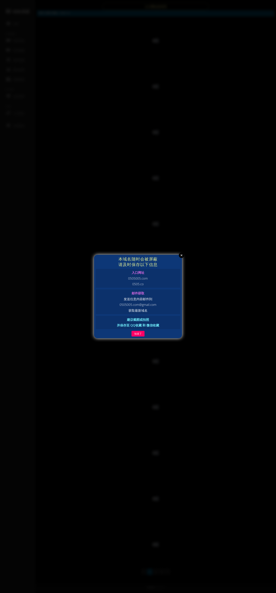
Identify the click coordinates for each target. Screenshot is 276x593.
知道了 (138, 333)
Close (181, 255)
